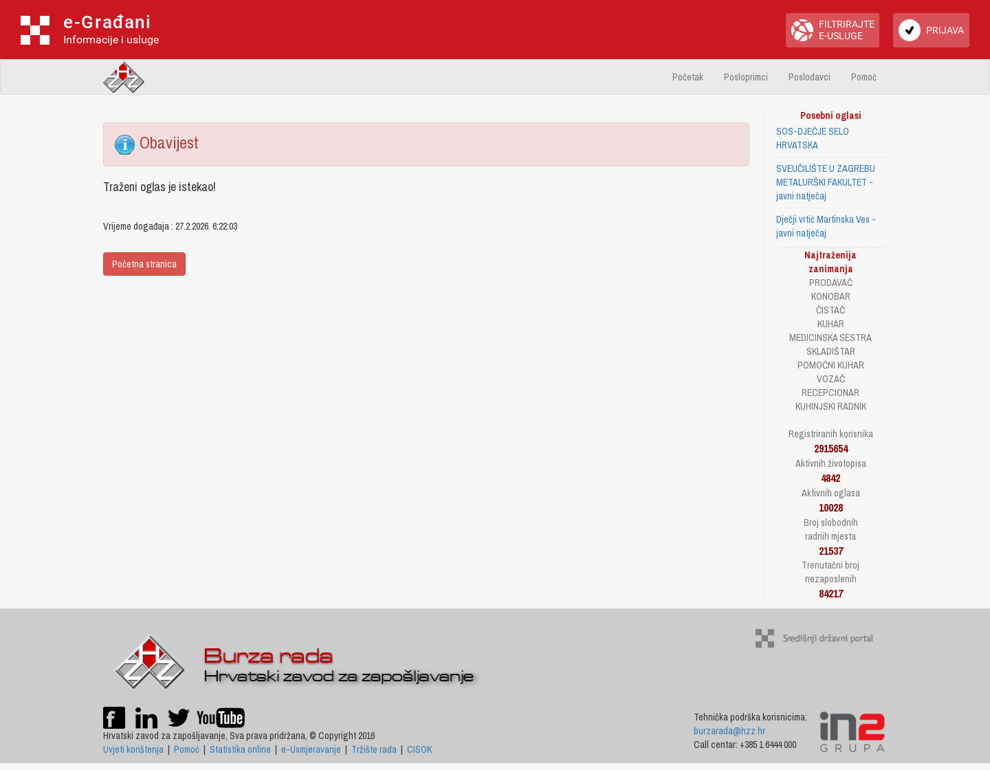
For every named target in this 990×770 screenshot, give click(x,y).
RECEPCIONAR (830, 392)
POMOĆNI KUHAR (831, 365)
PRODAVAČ (830, 282)
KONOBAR (830, 296)
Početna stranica (144, 264)
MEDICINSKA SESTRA (830, 337)
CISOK (419, 749)
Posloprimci (746, 77)
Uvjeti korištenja (133, 749)
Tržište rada (374, 749)
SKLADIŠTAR (830, 351)
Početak (687, 77)
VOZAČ (831, 379)
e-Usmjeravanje (311, 749)
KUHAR (830, 324)
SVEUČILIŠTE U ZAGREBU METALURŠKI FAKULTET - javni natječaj (825, 182)
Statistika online (240, 749)
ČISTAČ (830, 310)
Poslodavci (809, 77)
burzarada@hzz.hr (729, 731)
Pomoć (864, 77)
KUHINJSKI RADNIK (830, 406)
